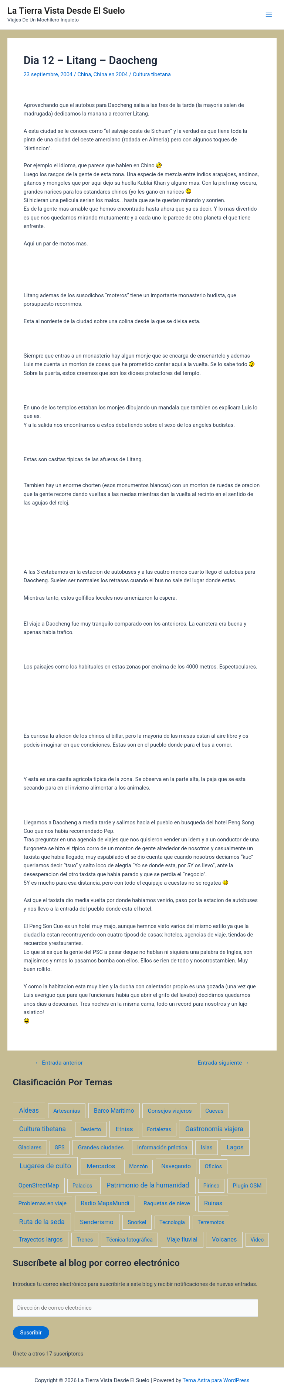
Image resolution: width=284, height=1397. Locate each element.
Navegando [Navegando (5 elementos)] (176, 1166)
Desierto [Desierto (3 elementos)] (90, 1129)
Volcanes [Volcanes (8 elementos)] (224, 1239)
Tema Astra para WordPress (215, 1380)
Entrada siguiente (223, 1063)
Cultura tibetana (152, 74)
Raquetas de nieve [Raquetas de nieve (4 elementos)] (166, 1203)
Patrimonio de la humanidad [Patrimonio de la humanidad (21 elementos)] (147, 1185)
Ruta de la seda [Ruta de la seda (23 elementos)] (42, 1222)
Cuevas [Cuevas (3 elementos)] (214, 1111)
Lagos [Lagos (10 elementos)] (235, 1147)
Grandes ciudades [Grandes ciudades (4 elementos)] (101, 1147)
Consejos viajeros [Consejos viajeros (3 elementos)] (170, 1111)
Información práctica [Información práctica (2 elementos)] (162, 1147)
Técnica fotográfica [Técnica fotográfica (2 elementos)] (129, 1239)
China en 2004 (111, 74)
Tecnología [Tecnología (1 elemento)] (172, 1222)
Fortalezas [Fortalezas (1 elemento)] (159, 1129)
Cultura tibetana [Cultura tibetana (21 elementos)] (42, 1129)
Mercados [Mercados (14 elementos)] (101, 1166)
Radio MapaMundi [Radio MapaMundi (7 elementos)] (105, 1203)
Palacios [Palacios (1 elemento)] (82, 1186)
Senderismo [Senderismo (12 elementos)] (97, 1222)
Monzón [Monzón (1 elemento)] (138, 1166)
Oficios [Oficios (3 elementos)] (213, 1166)
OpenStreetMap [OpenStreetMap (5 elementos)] (38, 1185)
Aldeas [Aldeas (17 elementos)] (29, 1110)
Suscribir (31, 1332)
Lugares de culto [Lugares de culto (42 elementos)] (45, 1166)
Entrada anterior (59, 1063)
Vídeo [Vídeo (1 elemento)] (257, 1240)
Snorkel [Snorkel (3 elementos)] (137, 1222)
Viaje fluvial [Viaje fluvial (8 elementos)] (182, 1239)
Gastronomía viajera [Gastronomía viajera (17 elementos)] (214, 1129)
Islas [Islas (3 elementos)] (207, 1147)
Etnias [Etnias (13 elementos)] (124, 1129)
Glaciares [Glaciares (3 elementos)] (29, 1147)
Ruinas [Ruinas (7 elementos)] (213, 1203)
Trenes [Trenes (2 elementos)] (85, 1239)
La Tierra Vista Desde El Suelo (66, 11)
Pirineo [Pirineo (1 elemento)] (211, 1186)
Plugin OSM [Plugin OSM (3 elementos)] (247, 1185)
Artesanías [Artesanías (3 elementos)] (66, 1111)
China (84, 74)
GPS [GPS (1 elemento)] (60, 1147)
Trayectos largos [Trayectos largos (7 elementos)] (40, 1239)
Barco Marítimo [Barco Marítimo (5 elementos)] (114, 1110)
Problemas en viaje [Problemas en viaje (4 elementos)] (42, 1203)
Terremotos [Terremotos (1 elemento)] (211, 1222)
